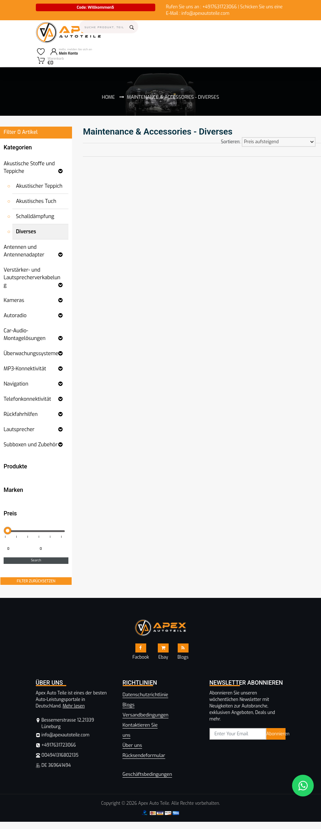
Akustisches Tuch (36, 201)
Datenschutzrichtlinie (145, 695)
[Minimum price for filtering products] (19, 549)
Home (108, 97)
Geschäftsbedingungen (147, 774)
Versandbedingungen (146, 715)
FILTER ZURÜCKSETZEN (36, 581)
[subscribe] (238, 734)
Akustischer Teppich (39, 186)
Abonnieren (276, 734)
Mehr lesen (74, 706)
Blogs (129, 705)
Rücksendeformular (144, 755)
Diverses (26, 231)
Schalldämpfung (35, 216)
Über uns (132, 745)
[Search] (109, 26)
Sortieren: (230, 142)
